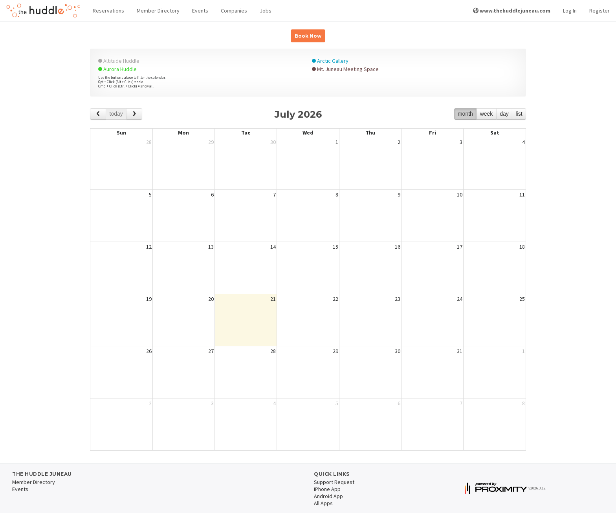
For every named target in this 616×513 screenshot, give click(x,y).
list (518, 114)
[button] (108, 11)
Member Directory (158, 10)
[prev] (98, 114)
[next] (134, 114)
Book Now (308, 36)
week (486, 114)
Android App (328, 496)
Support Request (334, 482)
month (465, 114)
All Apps (323, 503)
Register (599, 10)
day (504, 114)
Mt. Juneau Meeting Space (345, 69)
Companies (234, 10)
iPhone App (327, 489)
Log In (570, 10)
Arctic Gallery (330, 60)
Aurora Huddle (117, 69)
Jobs (265, 10)
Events (200, 10)
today (116, 114)
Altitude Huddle (118, 60)
